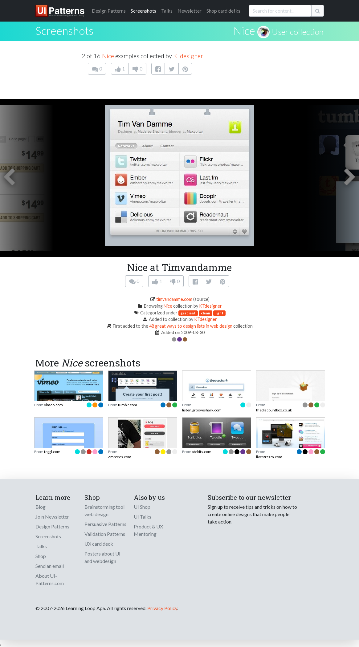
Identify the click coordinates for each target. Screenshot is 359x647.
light (219, 313)
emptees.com (119, 457)
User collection (298, 32)
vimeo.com (53, 404)
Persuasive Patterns (105, 524)
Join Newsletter (52, 517)
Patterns (109, 11)
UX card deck (98, 544)
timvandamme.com (174, 299)
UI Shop (142, 507)
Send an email (49, 566)
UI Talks (142, 517)
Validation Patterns (104, 534)
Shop (40, 556)
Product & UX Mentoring (148, 530)
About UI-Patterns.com (49, 579)
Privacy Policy (162, 608)
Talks (167, 11)
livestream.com (269, 457)
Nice (244, 30)
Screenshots (143, 11)
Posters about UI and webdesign (102, 557)
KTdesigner (188, 55)
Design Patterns (52, 526)
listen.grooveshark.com (202, 410)
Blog (40, 507)
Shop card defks (223, 11)
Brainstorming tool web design (104, 510)
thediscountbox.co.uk (274, 410)
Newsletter (189, 11)
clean (205, 313)
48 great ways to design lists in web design (190, 326)
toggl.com (52, 451)
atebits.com (201, 451)
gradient (188, 313)
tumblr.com (127, 404)
